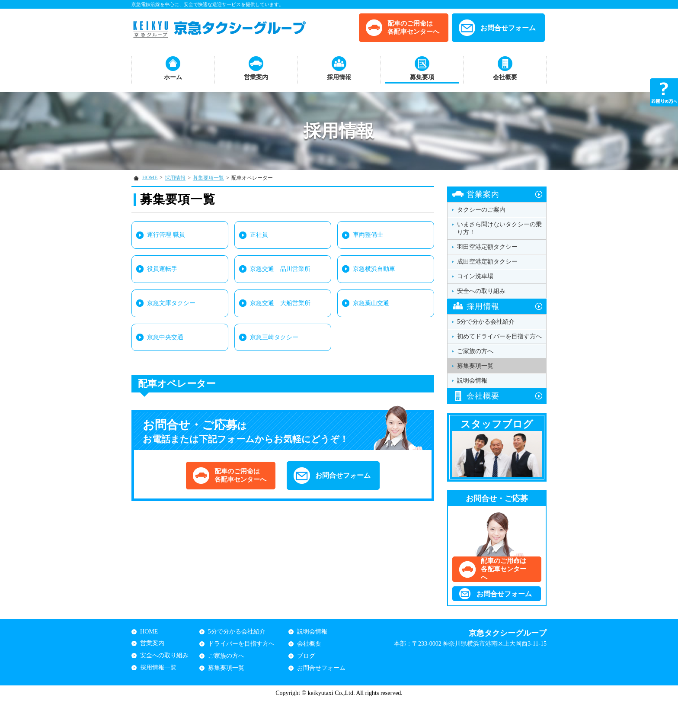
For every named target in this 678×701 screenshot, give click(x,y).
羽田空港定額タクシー (487, 247)
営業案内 (256, 77)
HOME (149, 177)
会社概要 (505, 77)
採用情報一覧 (158, 667)
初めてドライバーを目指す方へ (499, 336)
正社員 (259, 235)
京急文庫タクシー (171, 303)
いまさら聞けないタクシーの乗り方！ (499, 228)
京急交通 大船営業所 (280, 303)
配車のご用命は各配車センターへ (413, 27)
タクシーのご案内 (481, 209)
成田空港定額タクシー (487, 261)
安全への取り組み (481, 291)
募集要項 (422, 77)
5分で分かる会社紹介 (486, 321)
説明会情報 (472, 380)
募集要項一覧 (208, 178)
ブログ (306, 656)
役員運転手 (162, 269)
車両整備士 (368, 235)
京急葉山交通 (371, 303)
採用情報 (339, 77)
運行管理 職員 (166, 235)
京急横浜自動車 (374, 269)
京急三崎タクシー (274, 337)
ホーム (173, 77)
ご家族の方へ (475, 351)
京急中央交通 (165, 337)
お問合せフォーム (508, 28)
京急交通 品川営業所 (280, 269)
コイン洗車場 (475, 276)
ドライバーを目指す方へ (241, 643)
